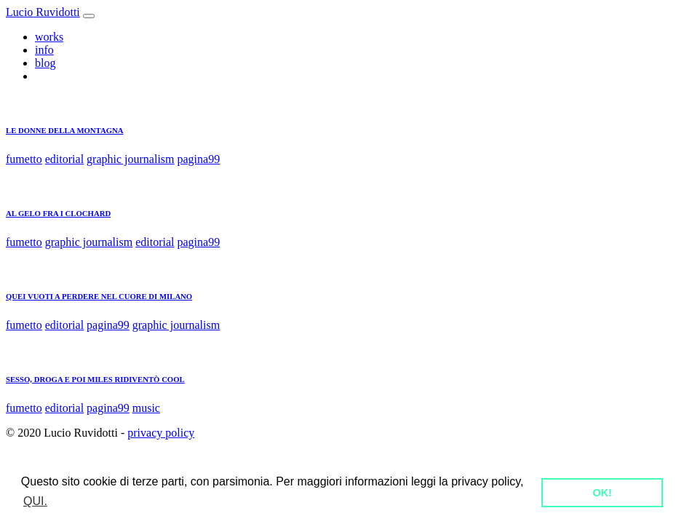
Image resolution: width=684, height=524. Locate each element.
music (146, 408)
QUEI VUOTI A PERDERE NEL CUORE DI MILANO (99, 296)
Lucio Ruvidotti (43, 12)
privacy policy (160, 432)
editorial (64, 159)
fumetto (24, 159)
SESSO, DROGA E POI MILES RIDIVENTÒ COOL (95, 379)
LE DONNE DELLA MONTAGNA (65, 130)
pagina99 (199, 159)
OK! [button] (601, 493)
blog (45, 63)
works (49, 37)
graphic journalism (130, 159)
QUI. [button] (35, 501)
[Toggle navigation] (89, 16)
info (44, 50)
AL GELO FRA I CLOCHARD (58, 213)
